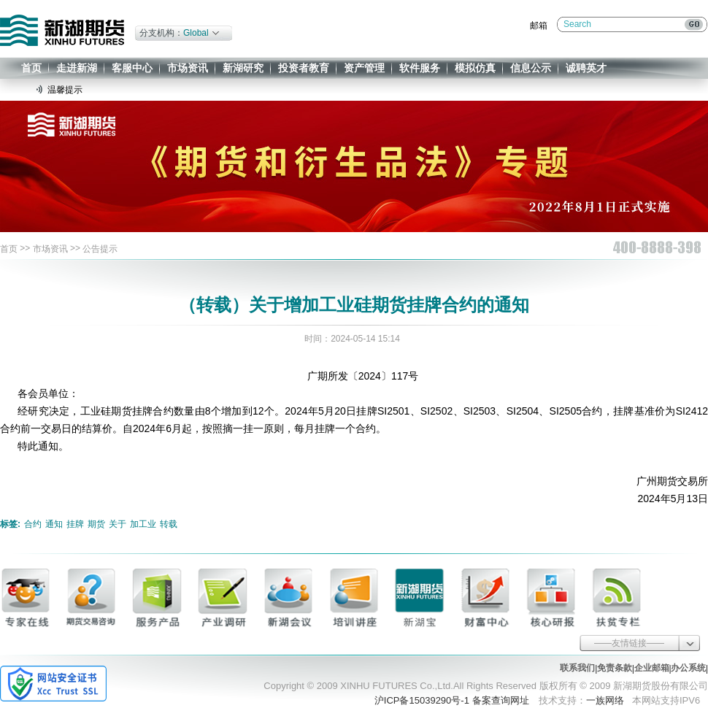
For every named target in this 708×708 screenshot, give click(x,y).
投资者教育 (303, 68)
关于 (117, 524)
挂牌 (75, 524)
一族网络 (605, 700)
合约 (33, 524)
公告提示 (100, 249)
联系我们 (577, 668)
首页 (31, 68)
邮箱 (538, 25)
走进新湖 (76, 68)
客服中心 (132, 68)
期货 (96, 524)
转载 (168, 524)
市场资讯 (187, 68)
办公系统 (688, 668)
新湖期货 (62, 30)
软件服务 (419, 68)
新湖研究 (243, 68)
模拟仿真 (475, 68)
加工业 (143, 524)
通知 (54, 524)
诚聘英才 (586, 68)
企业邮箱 (651, 668)
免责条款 (614, 668)
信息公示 (530, 68)
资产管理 (364, 68)
